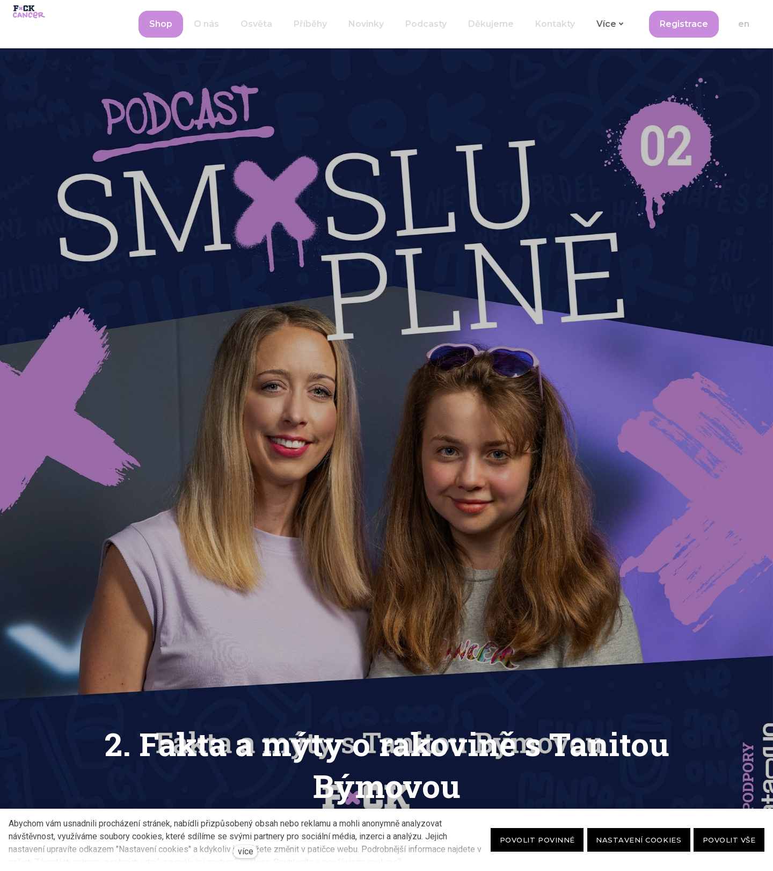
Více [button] (579, 32)
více (245, 851)
